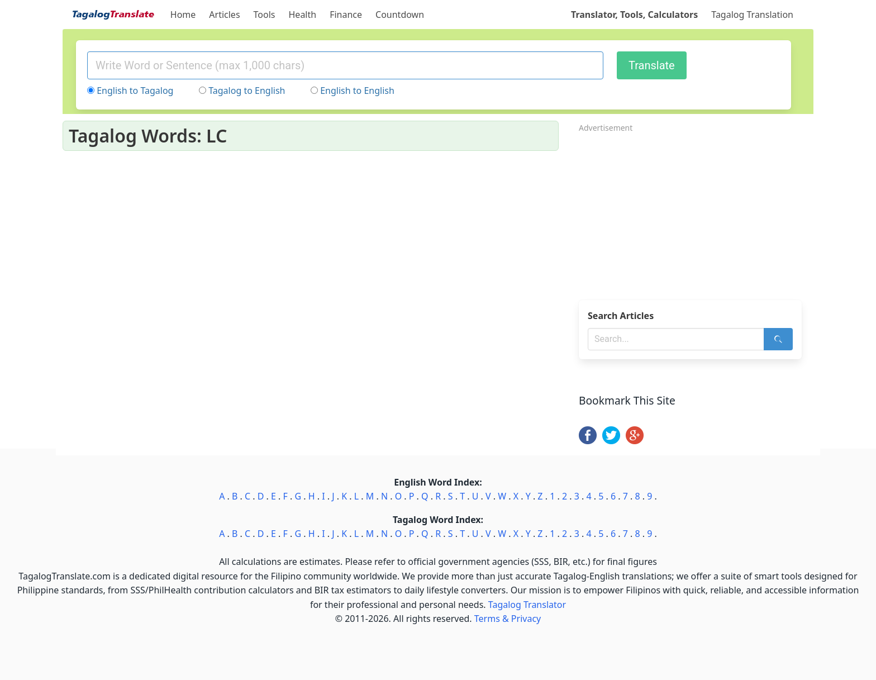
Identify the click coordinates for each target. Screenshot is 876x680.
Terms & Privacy (507, 618)
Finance (346, 14)
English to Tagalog (135, 90)
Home (183, 14)
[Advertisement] (696, 213)
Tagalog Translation (752, 14)
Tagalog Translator (527, 604)
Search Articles (621, 316)
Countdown (399, 14)
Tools (264, 14)
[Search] (778, 339)
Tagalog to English (246, 90)
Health (303, 14)
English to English (357, 90)
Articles (224, 14)
